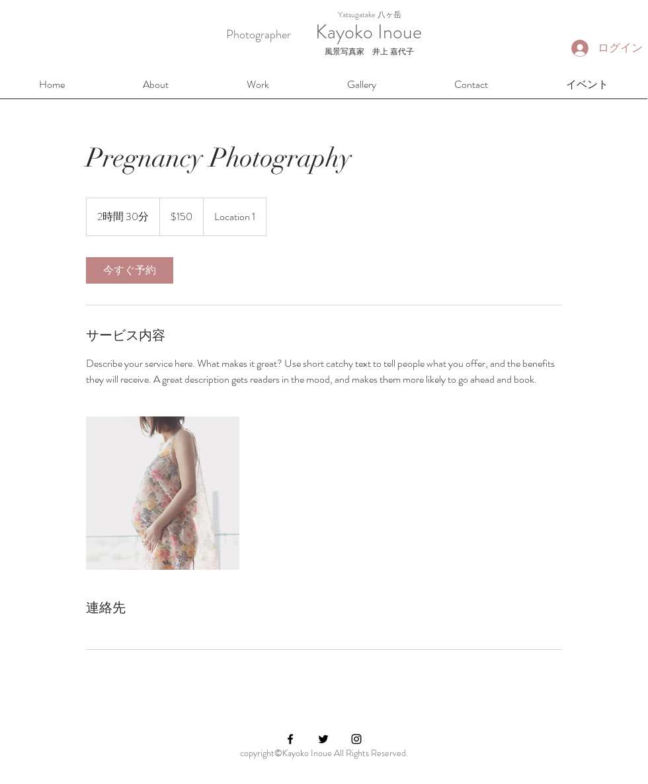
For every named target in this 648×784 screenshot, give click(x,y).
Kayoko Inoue (356, 32)
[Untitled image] (162, 493)
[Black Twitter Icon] (323, 739)
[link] (129, 270)
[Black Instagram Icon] (356, 739)
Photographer (258, 34)
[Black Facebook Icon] (290, 739)
